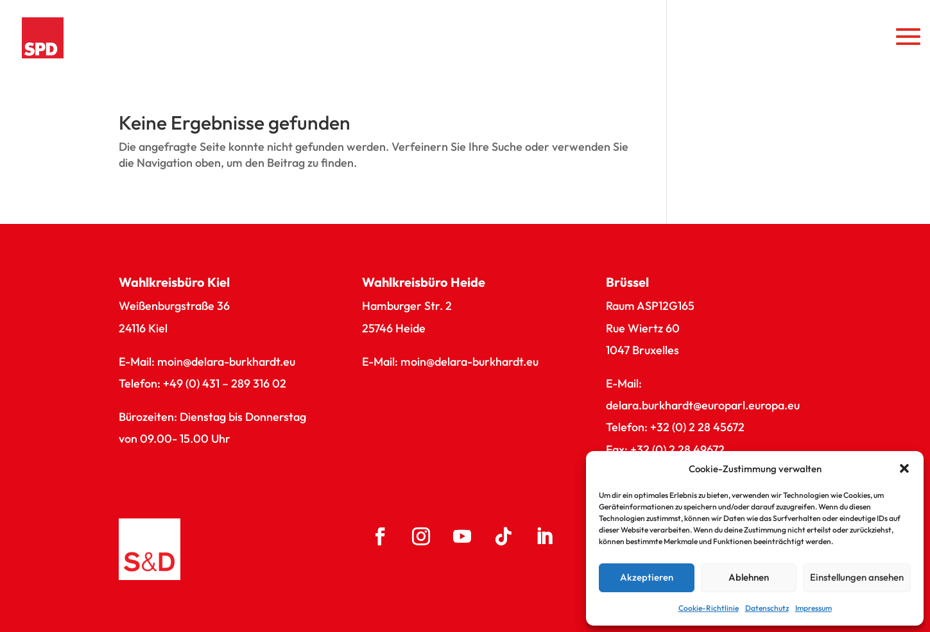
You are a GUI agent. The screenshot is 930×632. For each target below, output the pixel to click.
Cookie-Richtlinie (708, 608)
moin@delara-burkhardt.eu (226, 361)
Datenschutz (767, 608)
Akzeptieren (646, 577)
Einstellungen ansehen (857, 577)
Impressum (813, 608)
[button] (904, 468)
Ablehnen (748, 577)
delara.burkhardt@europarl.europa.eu (703, 405)
